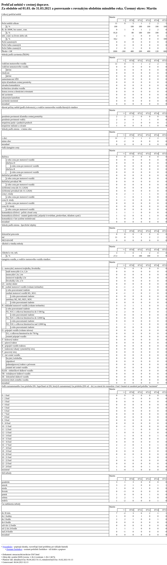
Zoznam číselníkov (14, 549)
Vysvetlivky (8, 547)
